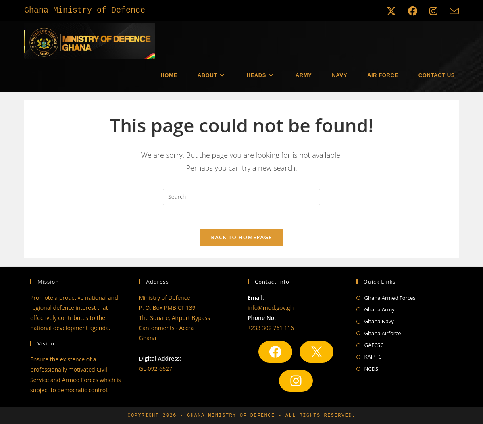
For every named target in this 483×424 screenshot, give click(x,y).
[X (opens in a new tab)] (391, 11)
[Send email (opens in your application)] (451, 11)
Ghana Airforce (382, 333)
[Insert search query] (241, 197)
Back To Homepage (241, 237)
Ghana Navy (379, 321)
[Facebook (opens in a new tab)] (412, 11)
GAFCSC (374, 345)
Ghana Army (379, 309)
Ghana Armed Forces (390, 297)
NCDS (371, 368)
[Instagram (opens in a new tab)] (433, 11)
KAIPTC (373, 356)
